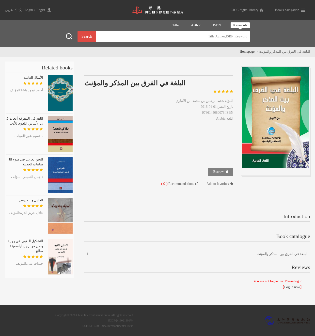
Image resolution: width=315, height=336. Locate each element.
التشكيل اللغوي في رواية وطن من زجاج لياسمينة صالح (25, 246)
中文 (18, 10)
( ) (164, 184)
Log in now (292, 287)
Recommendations (179, 184)
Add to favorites (219, 184)
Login (29, 10)
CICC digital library (244, 10)
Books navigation (287, 10)
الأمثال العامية (33, 78)
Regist (40, 10)
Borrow (220, 171)
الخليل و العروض (31, 200)
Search (86, 36)
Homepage (247, 51)
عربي (9, 10)
